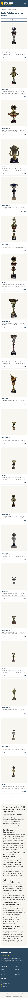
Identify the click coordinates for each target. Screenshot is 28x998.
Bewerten (17, 974)
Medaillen (3, 972)
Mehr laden (14, 797)
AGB (21, 996)
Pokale (2, 969)
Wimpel (3, 974)
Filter (14, 20)
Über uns (17, 969)
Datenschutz (16, 996)
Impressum (8, 996)
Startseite (3, 9)
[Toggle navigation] (25, 3)
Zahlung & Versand (20, 972)
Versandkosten (22, 994)
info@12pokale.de (7, 981)
